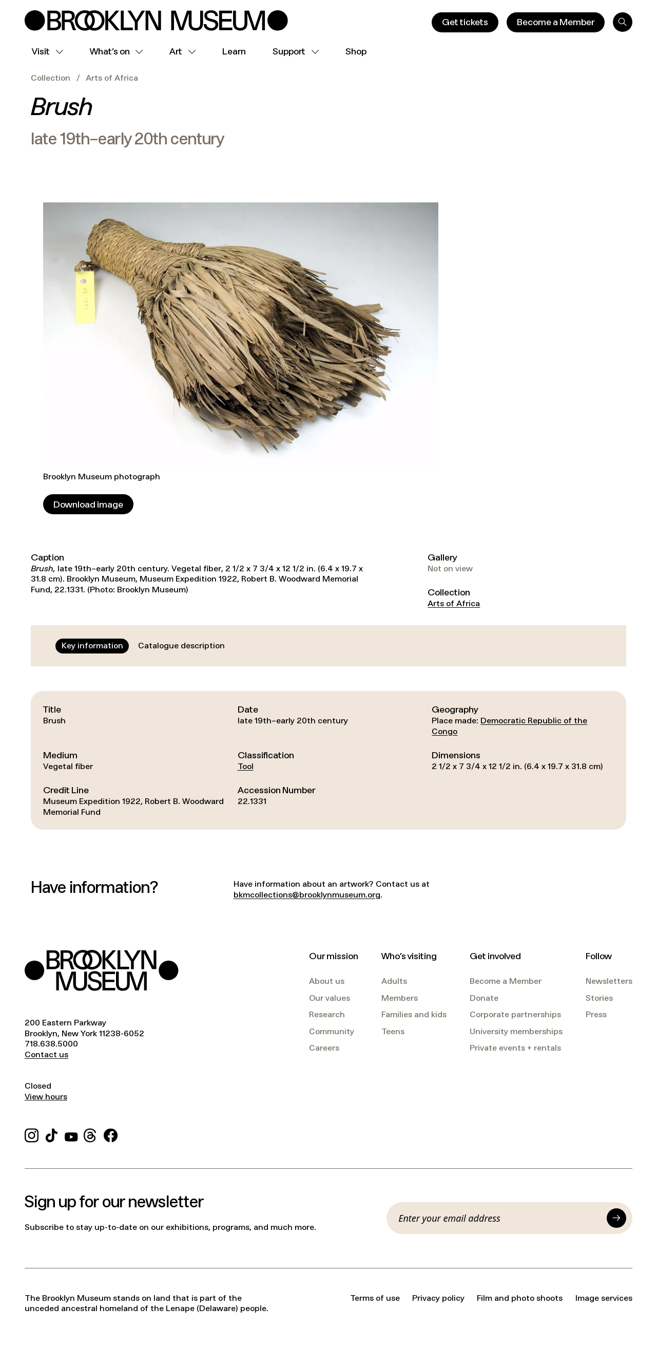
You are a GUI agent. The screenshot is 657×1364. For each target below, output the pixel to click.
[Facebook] (111, 1134)
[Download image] (88, 504)
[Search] (622, 22)
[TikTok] (52, 1134)
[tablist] (143, 646)
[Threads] (91, 1134)
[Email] (499, 1218)
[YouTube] (71, 1134)
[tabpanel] (328, 760)
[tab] (92, 646)
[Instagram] (31, 1134)
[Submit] (616, 1218)
